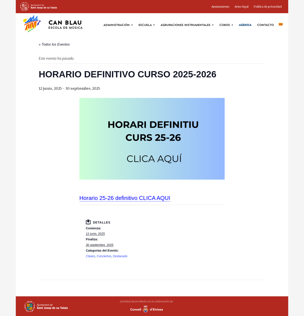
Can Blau (65, 25)
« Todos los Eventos (54, 44)
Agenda (245, 25)
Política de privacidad (268, 6)
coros (224, 25)
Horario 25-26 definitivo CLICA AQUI (124, 198)
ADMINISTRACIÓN (116, 25)
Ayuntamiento (220, 6)
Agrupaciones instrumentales (185, 25)
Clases (90, 256)
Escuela (145, 25)
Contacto (265, 25)
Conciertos (104, 256)
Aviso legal (241, 6)
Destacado (120, 256)
